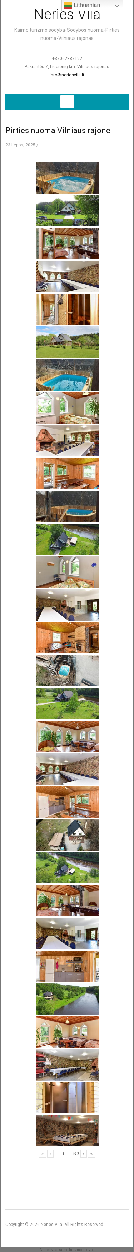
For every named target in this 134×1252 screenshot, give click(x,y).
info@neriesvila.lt (67, 74)
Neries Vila (67, 14)
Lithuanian (82, 5)
